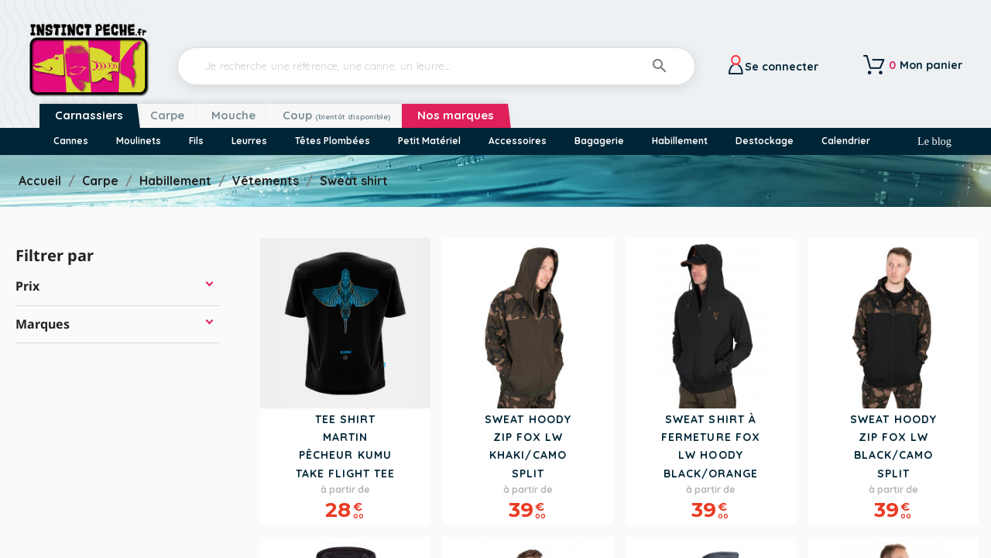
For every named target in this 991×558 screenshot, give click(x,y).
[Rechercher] (436, 66)
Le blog (934, 141)
